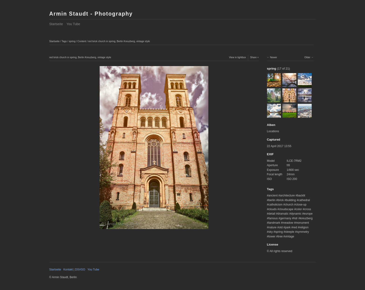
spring (72, 41)
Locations (273, 131)
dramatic (283, 213)
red (295, 227)
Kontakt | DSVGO (74, 269)
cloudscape (286, 209)
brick (281, 200)
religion (303, 227)
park (288, 227)
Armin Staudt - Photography (91, 14)
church (289, 204)
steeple (289, 231)
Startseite (56, 24)
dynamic (296, 213)
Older (307, 57)
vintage (289, 236)
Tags (64, 41)
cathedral (304, 200)
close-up (301, 204)
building (291, 200)
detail (271, 213)
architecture (287, 195)
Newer (273, 57)
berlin (271, 200)
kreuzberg (306, 218)
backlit (301, 195)
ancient (272, 195)
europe (308, 213)
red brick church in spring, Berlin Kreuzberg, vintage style (119, 41)
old (281, 227)
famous (273, 218)
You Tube (73, 24)
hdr (296, 218)
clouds (272, 209)
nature (272, 227)
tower (271, 236)
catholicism (275, 204)
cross (307, 209)
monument (302, 222)
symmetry (303, 231)
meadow (288, 222)
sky (270, 231)
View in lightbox (237, 57)
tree (280, 236)
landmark (274, 222)
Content (82, 41)
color (299, 209)
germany (285, 218)
